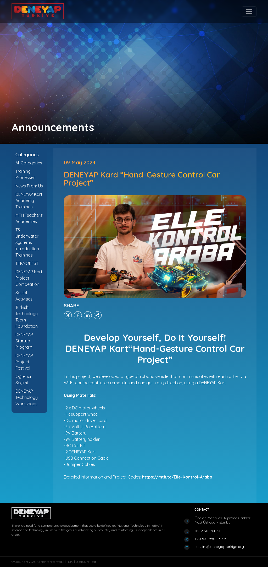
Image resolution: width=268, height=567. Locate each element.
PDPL (70, 562)
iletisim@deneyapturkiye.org (219, 546)
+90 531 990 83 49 (210, 538)
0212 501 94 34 (207, 531)
